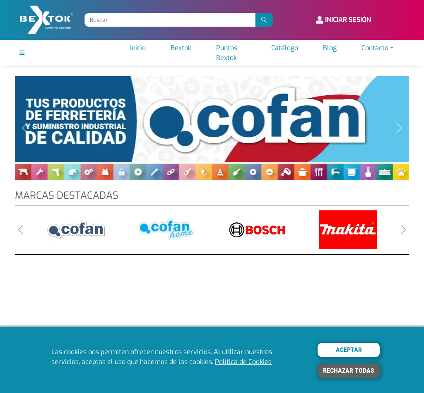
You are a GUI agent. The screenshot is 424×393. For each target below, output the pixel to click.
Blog (330, 47)
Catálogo (284, 47)
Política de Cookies (243, 361)
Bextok (181, 47)
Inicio (138, 47)
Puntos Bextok (226, 52)
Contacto (374, 47)
